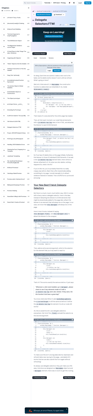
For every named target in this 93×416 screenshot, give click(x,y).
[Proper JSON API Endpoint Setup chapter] (15, 133)
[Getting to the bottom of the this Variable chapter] (15, 69)
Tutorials (47, 3)
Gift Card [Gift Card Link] (56, 3)
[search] (32, 2)
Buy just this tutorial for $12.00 (54, 41)
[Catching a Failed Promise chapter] (15, 173)
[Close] (66, 409)
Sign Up (88, 3)
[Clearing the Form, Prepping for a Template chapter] (15, 150)
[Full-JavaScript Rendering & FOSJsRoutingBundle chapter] (15, 162)
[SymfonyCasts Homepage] (12, 3)
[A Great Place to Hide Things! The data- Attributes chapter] (15, 52)
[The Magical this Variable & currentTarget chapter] (15, 46)
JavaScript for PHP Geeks (60, 11)
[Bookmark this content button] (33, 14)
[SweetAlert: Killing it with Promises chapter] (15, 196)
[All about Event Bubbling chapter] (15, 29)
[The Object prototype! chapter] (15, 98)
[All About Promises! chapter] (15, 168)
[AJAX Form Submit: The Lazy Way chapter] (15, 116)
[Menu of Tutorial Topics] (51, 3)
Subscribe (57, 70)
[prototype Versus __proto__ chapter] (15, 104)
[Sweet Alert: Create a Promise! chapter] (15, 202)
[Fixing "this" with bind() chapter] (15, 75)
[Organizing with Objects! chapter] (15, 58)
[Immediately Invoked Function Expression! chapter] (15, 81)
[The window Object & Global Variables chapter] (15, 87)
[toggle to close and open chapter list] (28, 8)
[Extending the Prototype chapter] (15, 110)
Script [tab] (35, 58)
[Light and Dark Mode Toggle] (74, 3)
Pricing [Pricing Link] (63, 3)
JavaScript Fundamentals (43, 11)
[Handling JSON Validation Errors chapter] (15, 144)
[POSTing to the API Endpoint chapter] (15, 139)
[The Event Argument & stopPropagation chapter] (15, 35)
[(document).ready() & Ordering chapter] (15, 23)
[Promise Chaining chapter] (15, 191)
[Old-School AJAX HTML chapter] (15, 121)
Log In (80, 3)
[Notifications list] (69, 2)
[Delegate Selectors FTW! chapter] (15, 127)
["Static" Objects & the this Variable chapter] (15, 64)
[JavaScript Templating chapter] (15, 156)
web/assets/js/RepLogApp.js (53, 129)
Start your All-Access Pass (54, 36)
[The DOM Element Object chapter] (15, 41)
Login (49, 70)
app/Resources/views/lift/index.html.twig (57, 93)
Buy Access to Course (43, 14)
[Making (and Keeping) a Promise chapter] (15, 185)
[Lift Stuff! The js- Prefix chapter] (15, 18)
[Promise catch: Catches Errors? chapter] (15, 179)
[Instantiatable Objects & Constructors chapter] (15, 93)
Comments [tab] (43, 58)
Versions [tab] (51, 58)
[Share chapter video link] (60, 25)
